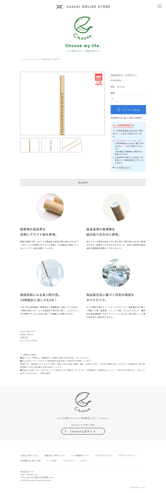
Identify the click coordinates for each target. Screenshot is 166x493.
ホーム (22, 59)
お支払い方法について (30, 455)
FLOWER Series (34, 59)
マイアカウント (69, 460)
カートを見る (52, 460)
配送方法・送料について (55, 455)
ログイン (84, 460)
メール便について (123, 167)
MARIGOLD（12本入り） (52, 59)
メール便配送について (80, 455)
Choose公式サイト (83, 431)
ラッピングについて (103, 455)
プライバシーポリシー (127, 455)
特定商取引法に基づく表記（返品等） (127, 117)
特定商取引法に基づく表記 (31, 460)
